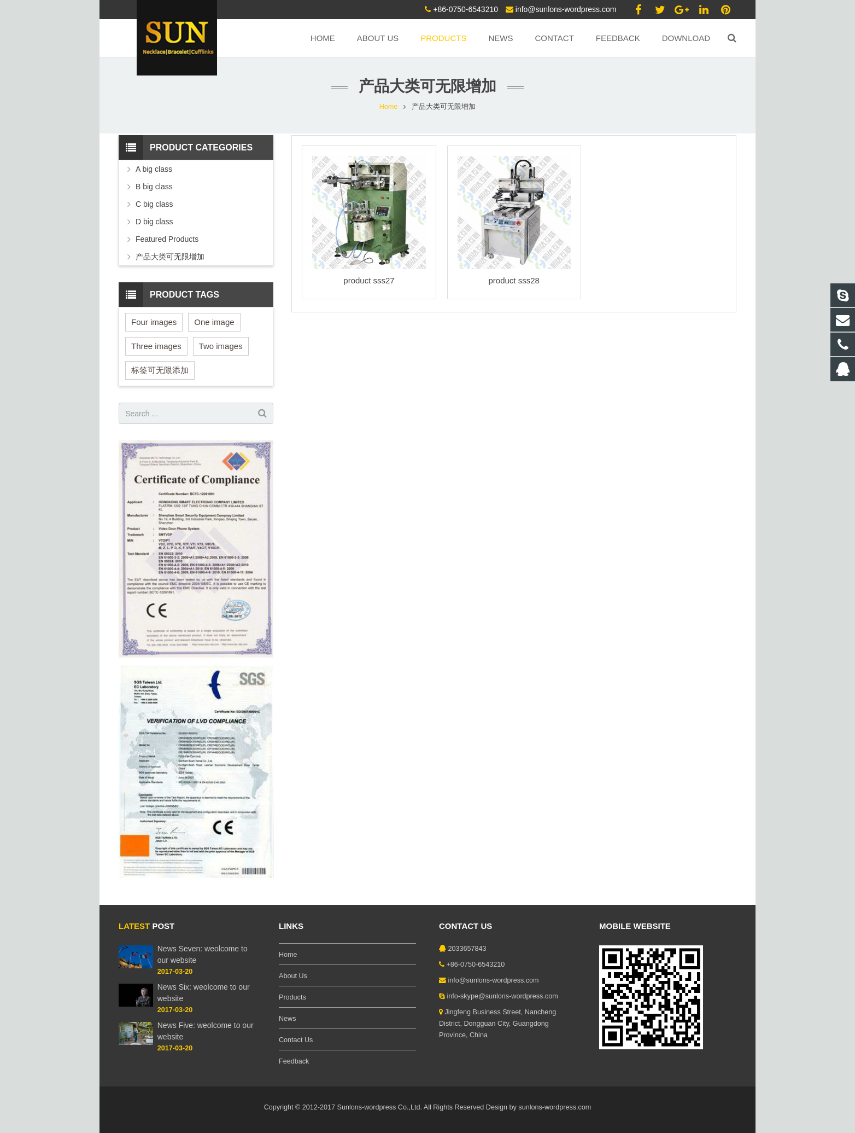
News (287, 1018)
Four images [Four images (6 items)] (154, 322)
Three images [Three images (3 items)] (156, 346)
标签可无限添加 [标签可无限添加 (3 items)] (160, 370)
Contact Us (296, 1040)
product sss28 (513, 280)
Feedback (294, 1061)
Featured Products (167, 239)
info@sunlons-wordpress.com (566, 9)
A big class (154, 169)
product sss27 (368, 280)
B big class (154, 186)
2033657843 (467, 948)
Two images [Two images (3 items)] (221, 346)
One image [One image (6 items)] (214, 322)
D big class (154, 221)
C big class (154, 204)
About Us (293, 976)
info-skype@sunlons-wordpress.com (502, 996)
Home (388, 107)
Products (292, 997)
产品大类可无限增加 (170, 256)
